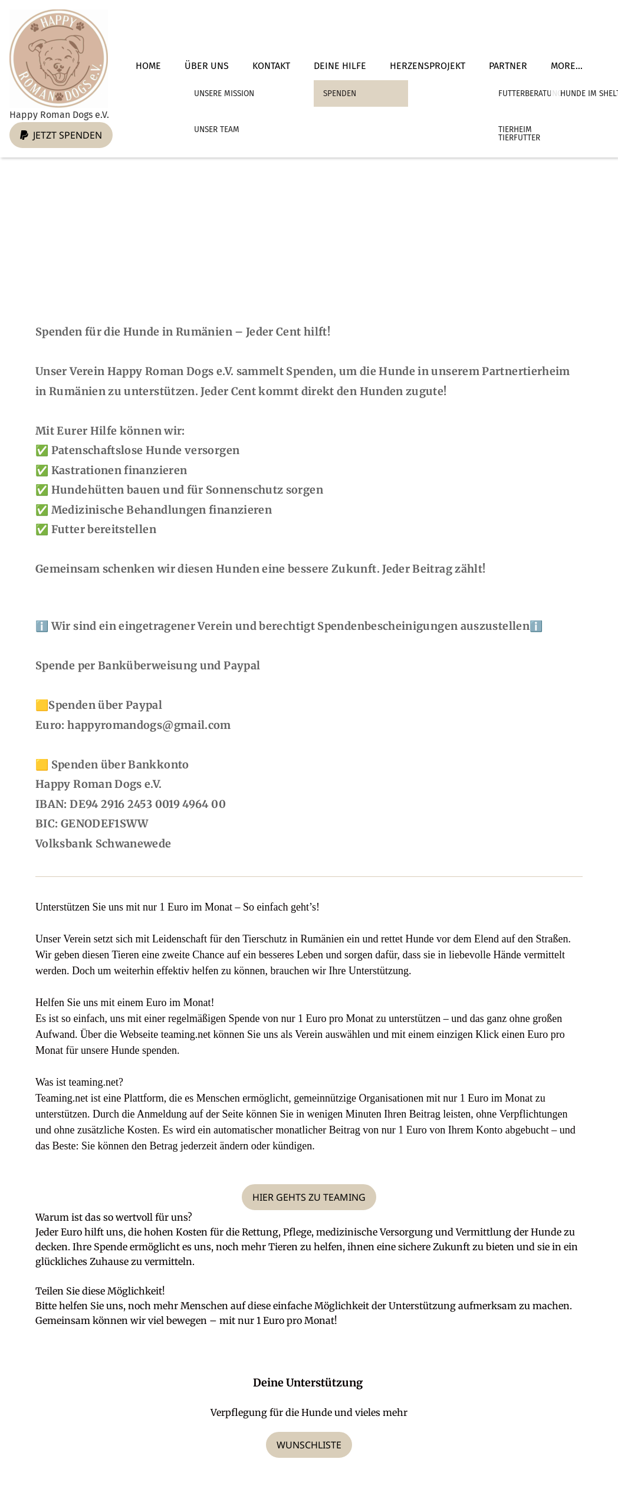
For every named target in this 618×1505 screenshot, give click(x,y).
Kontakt (271, 65)
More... (567, 65)
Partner (508, 65)
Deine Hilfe (340, 65)
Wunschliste (309, 1444)
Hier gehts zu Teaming (309, 1197)
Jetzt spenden (61, 135)
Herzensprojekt (427, 65)
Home (148, 65)
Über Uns (207, 65)
